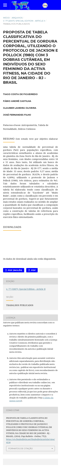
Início (6, 17)
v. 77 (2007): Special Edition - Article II (24, 21)
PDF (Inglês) (14, 270)
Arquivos (17, 17)
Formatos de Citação (20, 448)
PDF (33, 270)
